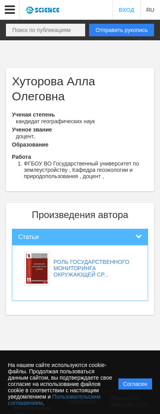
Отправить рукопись (121, 30)
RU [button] (150, 10)
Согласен (135, 384)
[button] (10, 10)
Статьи (28, 236)
